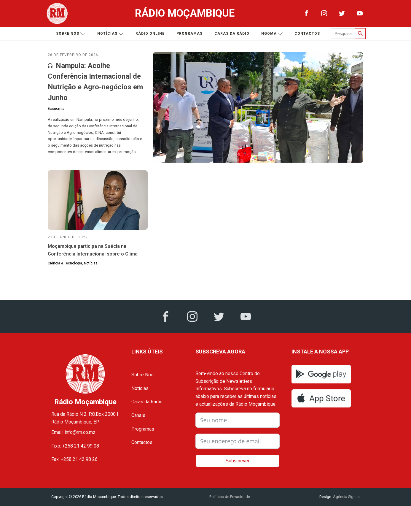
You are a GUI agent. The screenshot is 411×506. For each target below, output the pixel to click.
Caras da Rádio (231, 33)
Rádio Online (150, 33)
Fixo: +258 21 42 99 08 (75, 446)
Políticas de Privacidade (229, 496)
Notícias (110, 33)
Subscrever (238, 460)
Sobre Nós (142, 374)
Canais (138, 415)
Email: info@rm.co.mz (73, 432)
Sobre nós (70, 33)
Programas (189, 33)
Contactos (307, 33)
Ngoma (272, 33)
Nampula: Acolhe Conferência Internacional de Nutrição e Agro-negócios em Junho (95, 81)
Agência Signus (346, 496)
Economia (56, 109)
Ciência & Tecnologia (65, 263)
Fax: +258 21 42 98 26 (74, 459)
